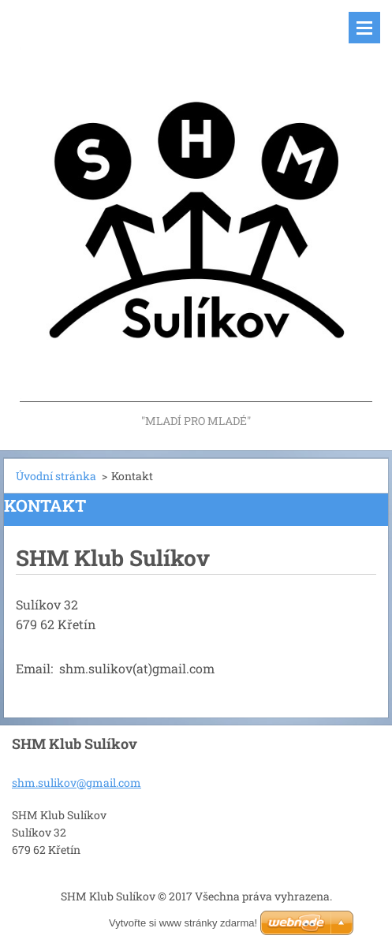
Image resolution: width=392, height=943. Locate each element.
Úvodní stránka (56, 475)
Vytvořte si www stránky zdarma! (183, 923)
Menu (364, 27)
